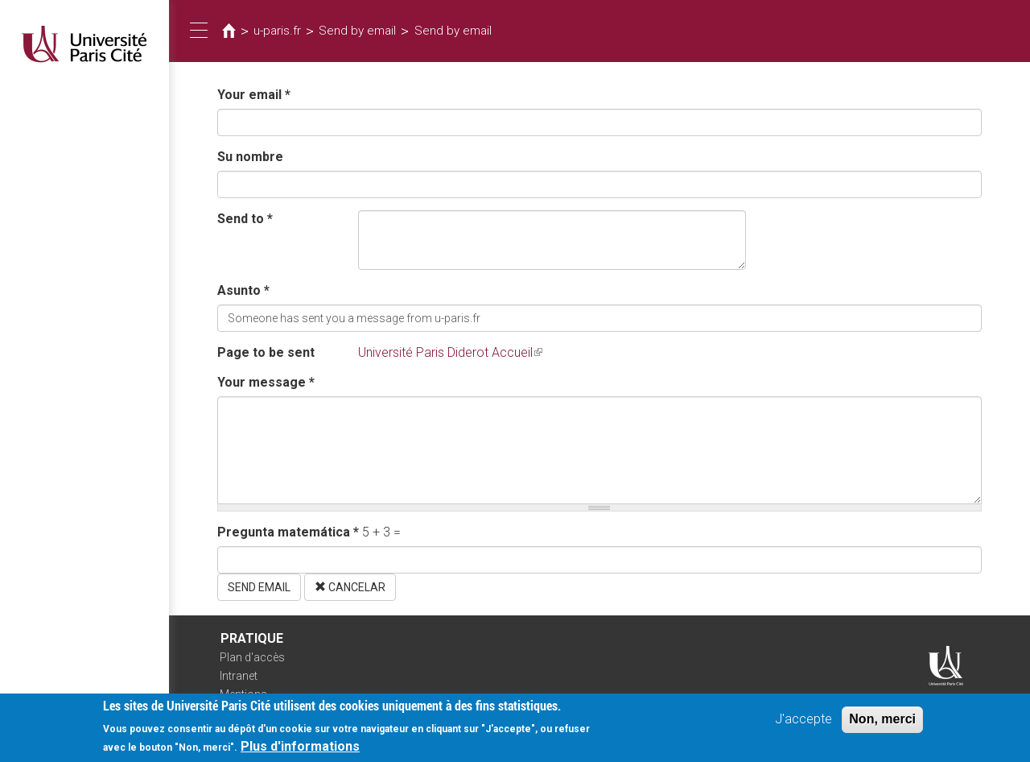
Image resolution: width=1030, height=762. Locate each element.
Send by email (357, 30)
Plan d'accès (252, 657)
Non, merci (882, 723)
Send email (259, 587)
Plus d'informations (300, 750)
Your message (266, 382)
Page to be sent (266, 352)
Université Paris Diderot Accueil (450, 352)
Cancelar (350, 587)
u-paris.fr (277, 30)
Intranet (239, 675)
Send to (245, 218)
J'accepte (803, 723)
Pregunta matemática (288, 532)
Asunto (243, 290)
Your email (253, 94)
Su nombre (250, 156)
